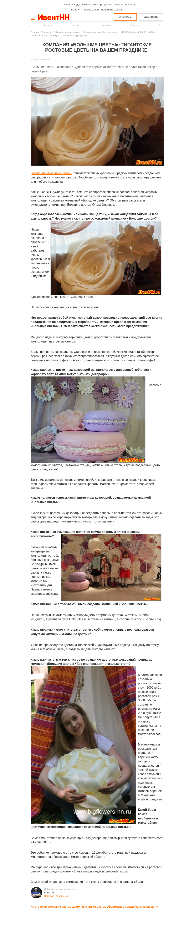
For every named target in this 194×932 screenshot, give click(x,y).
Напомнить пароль (112, 9)
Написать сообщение (56, 896)
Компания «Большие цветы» (51, 173)
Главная (35, 32)
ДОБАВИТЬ (151, 16)
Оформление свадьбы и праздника (101, 32)
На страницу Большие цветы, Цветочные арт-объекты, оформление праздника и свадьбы (95, 906)
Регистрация (91, 9)
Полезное (46, 32)
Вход (73, 9)
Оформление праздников (67, 32)
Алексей (49, 892)
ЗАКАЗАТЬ (125, 16)
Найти (34, 25)
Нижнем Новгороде (126, 4)
